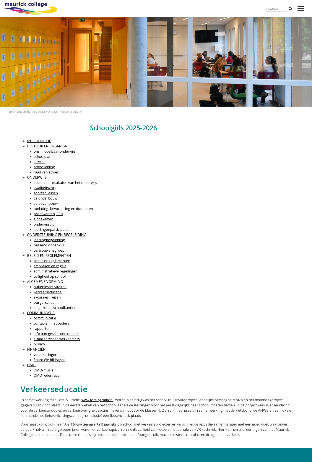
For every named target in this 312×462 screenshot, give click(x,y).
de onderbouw (45, 198)
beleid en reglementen (52, 260)
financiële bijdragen (49, 359)
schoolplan (42, 156)
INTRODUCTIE (39, 141)
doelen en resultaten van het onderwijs (65, 182)
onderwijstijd (44, 224)
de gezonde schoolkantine (55, 307)
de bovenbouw (46, 203)
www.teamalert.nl (88, 424)
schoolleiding (44, 167)
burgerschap (44, 302)
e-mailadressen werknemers (57, 339)
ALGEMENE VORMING (45, 112)
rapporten (42, 328)
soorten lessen (46, 193)
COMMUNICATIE (41, 312)
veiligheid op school (50, 276)
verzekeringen (45, 354)
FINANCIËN (36, 349)
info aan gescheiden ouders (56, 333)
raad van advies (46, 172)
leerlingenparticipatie (51, 229)
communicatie (45, 318)
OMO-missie (44, 370)
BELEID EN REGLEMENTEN (49, 255)
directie (40, 161)
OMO (31, 365)
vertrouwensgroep (49, 250)
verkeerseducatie (71, 112)
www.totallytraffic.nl (97, 400)
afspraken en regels (50, 266)
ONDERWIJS (37, 177)
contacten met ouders (51, 323)
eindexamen (43, 219)
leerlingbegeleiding (49, 240)
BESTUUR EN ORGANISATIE (49, 146)
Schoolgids (24, 112)
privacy (39, 344)
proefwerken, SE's (48, 213)
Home (10, 112)
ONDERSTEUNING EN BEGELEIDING (56, 234)
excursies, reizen (47, 297)
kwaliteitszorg (45, 187)
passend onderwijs (49, 245)
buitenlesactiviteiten (50, 286)
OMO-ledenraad (47, 375)
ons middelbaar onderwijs (54, 151)
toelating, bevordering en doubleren (63, 208)
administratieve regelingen (55, 271)
